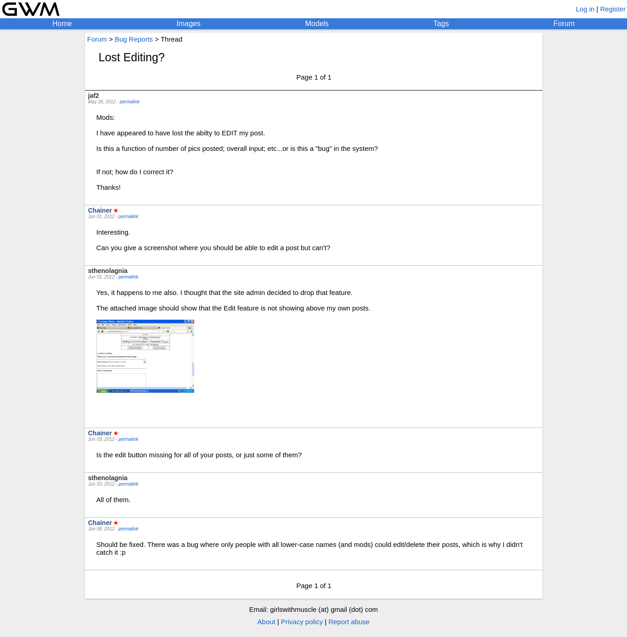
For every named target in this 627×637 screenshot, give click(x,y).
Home (62, 23)
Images (188, 23)
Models (317, 23)
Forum (563, 23)
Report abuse (349, 622)
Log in (585, 9)
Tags (441, 23)
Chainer (100, 210)
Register (613, 9)
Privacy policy (302, 622)
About (266, 622)
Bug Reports (134, 39)
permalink (129, 101)
